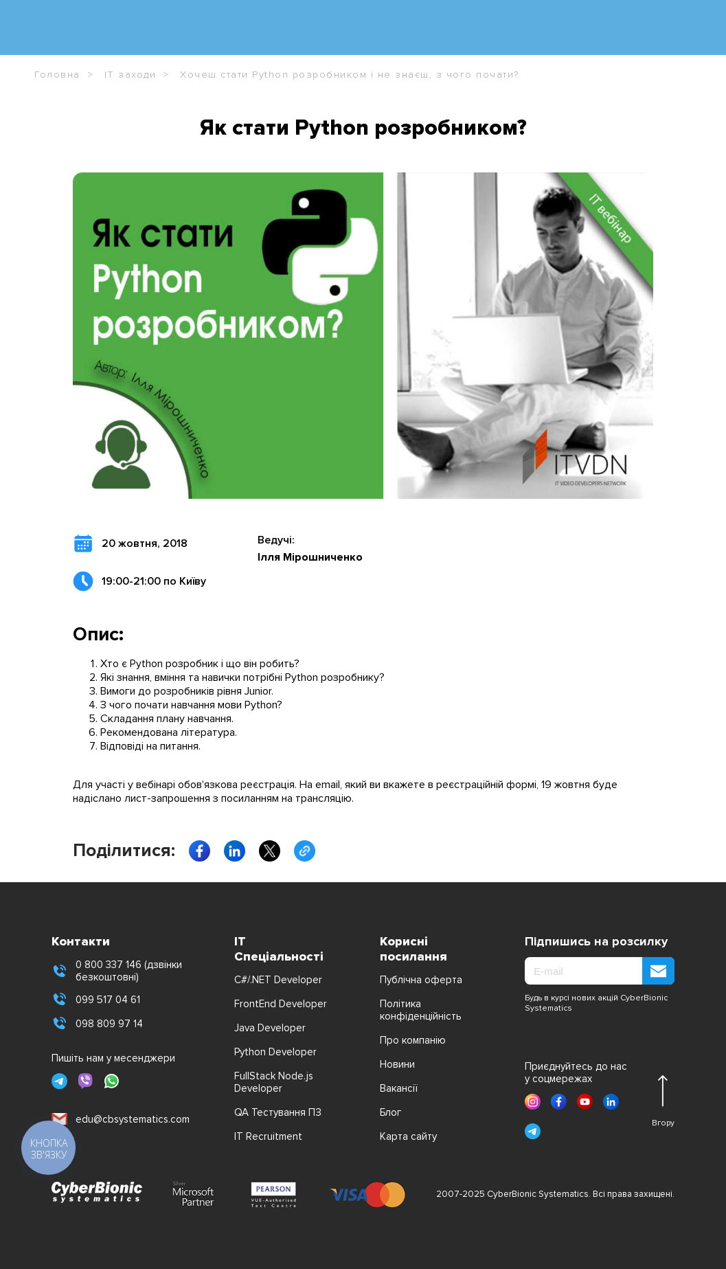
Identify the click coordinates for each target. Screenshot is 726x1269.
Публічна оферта (421, 980)
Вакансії (399, 1088)
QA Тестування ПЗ (277, 1112)
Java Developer (270, 1028)
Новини (397, 1064)
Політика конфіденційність (421, 1010)
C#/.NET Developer (278, 980)
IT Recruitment (268, 1136)
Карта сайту (408, 1136)
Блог (390, 1112)
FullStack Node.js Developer (273, 1082)
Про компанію (413, 1040)
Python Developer (275, 1052)
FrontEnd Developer (280, 1004)
